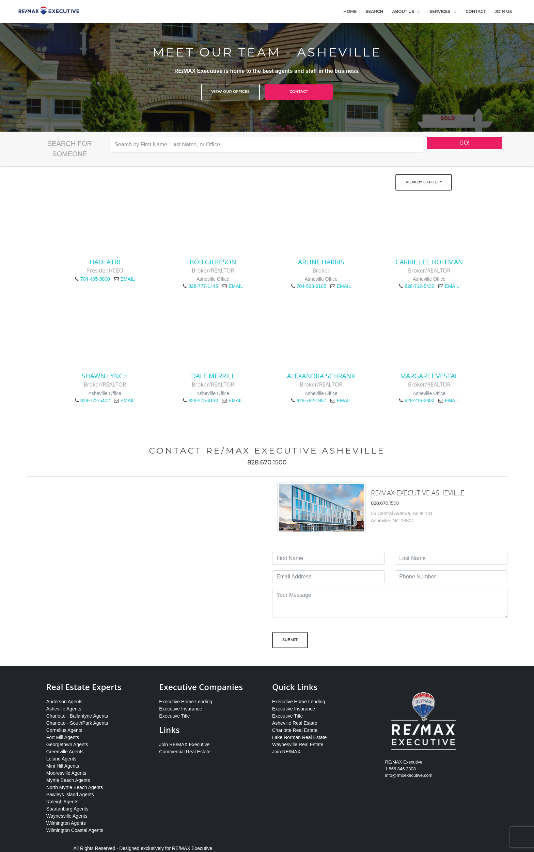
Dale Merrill (213, 375)
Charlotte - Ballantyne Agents (77, 716)
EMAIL (128, 279)
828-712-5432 (419, 286)
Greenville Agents (65, 751)
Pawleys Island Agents (70, 794)
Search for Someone (69, 149)
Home (350, 11)
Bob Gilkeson (213, 261)
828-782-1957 (311, 400)
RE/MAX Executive (192, 848)
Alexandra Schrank (321, 375)
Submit (290, 639)
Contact (476, 11)
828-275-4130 (203, 400)
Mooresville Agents (66, 773)
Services (439, 11)
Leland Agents (61, 758)
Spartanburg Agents (67, 809)
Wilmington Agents (66, 823)
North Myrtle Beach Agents (74, 787)
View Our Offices (230, 91)
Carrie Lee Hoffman (429, 261)
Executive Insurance (180, 708)
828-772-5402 (95, 400)
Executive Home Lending (185, 701)
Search (374, 11)
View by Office (422, 182)
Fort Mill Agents (62, 737)
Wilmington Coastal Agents (74, 830)
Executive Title (174, 716)
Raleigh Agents (62, 801)
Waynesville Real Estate (297, 744)
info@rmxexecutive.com (409, 775)
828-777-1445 (203, 286)
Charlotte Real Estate (294, 730)
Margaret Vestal (429, 375)
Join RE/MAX (286, 751)
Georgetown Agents (67, 744)
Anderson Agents (64, 701)
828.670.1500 (267, 462)
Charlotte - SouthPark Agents (77, 723)
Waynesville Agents (67, 816)
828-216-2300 (419, 400)
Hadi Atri (105, 261)
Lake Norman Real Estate (299, 737)
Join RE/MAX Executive (184, 744)
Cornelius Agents (64, 730)
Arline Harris (321, 261)
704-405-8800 (95, 279)
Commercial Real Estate (184, 751)
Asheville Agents (63, 708)
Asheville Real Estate (294, 723)
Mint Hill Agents (62, 766)
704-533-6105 (311, 286)
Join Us (503, 11)
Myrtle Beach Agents (68, 780)
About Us (403, 11)
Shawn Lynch (105, 375)
